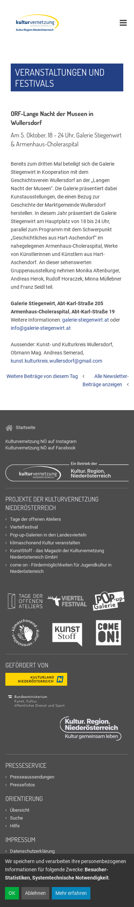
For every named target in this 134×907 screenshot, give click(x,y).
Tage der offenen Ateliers (35, 519)
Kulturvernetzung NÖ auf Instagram (40, 441)
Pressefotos (22, 784)
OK (12, 893)
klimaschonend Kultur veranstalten (45, 542)
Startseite (20, 427)
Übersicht (19, 810)
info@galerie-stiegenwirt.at (41, 328)
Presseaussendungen (32, 777)
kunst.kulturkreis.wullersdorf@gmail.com (56, 361)
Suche (16, 818)
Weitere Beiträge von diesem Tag (42, 376)
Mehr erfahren (71, 893)
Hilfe (15, 825)
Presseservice (25, 765)
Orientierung (24, 798)
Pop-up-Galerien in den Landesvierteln (48, 535)
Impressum (20, 839)
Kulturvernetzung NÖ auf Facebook (40, 447)
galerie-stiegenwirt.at (85, 320)
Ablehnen (35, 893)
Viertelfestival (24, 527)
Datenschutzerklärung (32, 851)
